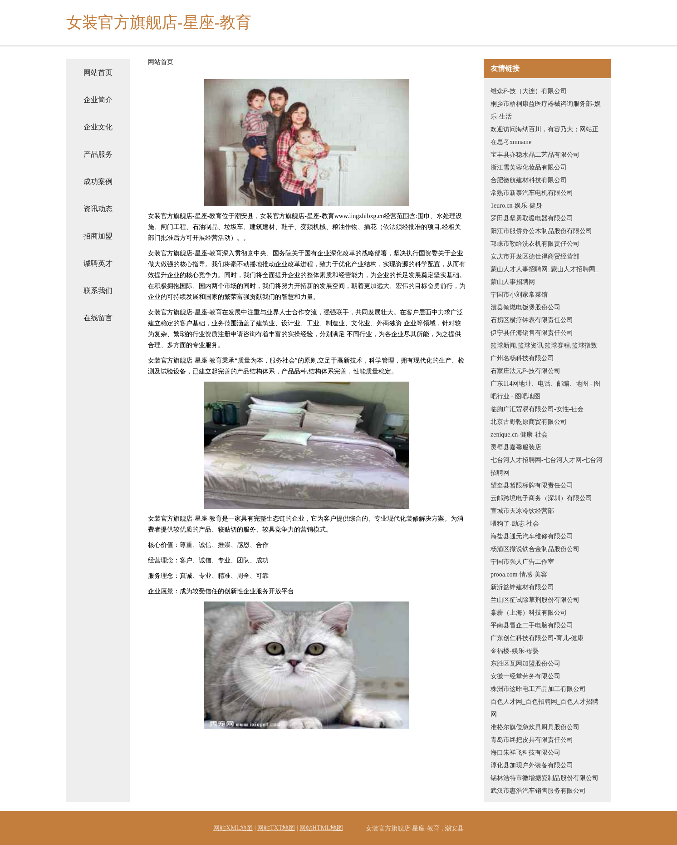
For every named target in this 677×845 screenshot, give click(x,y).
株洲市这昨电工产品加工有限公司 (538, 689)
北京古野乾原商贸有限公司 (529, 421)
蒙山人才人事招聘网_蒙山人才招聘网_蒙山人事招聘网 (545, 275)
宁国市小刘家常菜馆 (519, 294)
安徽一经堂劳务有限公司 (525, 676)
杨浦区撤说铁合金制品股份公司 (535, 549)
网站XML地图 (233, 828)
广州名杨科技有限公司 (522, 358)
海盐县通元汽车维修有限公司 (532, 536)
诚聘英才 (98, 263)
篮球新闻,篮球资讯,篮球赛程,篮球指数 (544, 345)
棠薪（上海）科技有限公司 (529, 612)
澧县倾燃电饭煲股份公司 (525, 307)
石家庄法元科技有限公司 (525, 371)
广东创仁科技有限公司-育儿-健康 (537, 638)
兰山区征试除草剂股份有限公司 (535, 599)
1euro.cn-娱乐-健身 (516, 205)
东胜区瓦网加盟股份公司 (525, 663)
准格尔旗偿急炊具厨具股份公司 (535, 727)
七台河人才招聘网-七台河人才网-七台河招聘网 (547, 466)
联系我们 (98, 290)
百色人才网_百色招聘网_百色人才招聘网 (545, 708)
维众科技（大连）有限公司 (529, 91)
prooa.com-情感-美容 (519, 574)
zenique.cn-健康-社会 (519, 434)
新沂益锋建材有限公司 (522, 587)
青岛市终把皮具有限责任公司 (532, 739)
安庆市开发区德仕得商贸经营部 (535, 256)
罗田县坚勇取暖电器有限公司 (532, 218)
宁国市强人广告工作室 (522, 561)
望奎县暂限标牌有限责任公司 (532, 485)
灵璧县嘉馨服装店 (516, 447)
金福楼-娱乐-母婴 (515, 650)
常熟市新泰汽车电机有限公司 (532, 192)
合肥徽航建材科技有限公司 (529, 180)
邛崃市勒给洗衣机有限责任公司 (535, 243)
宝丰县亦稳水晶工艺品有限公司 (535, 154)
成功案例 (98, 181)
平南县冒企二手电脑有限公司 (532, 625)
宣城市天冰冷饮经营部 (522, 510)
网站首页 (98, 72)
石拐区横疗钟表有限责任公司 (532, 320)
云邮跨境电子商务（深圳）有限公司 (541, 498)
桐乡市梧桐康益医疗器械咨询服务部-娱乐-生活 (546, 110)
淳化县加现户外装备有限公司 (532, 765)
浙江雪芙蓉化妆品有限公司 (529, 167)
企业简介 (98, 100)
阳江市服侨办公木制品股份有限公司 (541, 231)
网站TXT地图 (276, 828)
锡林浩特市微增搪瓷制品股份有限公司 (545, 778)
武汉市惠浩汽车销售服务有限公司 (538, 790)
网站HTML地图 (321, 828)
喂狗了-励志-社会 (515, 523)
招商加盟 (98, 236)
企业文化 (98, 127)
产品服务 (98, 154)
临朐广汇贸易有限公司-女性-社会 (537, 409)
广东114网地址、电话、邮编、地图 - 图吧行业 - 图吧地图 (545, 390)
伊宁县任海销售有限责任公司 (532, 332)
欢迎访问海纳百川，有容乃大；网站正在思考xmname (545, 135)
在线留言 (98, 318)
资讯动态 (98, 209)
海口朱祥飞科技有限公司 (525, 752)
